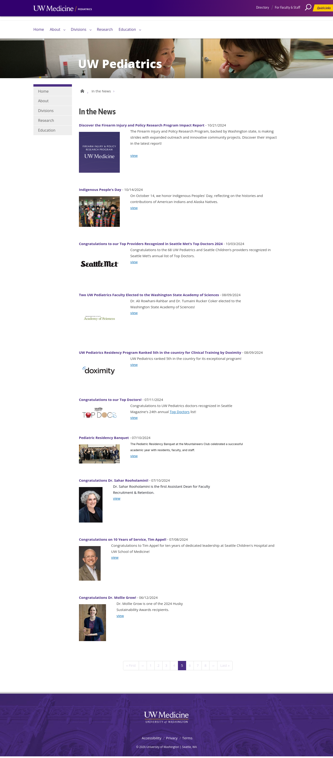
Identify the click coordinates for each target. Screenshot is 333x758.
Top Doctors (180, 413)
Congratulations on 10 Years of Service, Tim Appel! (122, 540)
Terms (187, 739)
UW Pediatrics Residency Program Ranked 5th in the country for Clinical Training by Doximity (160, 353)
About (55, 29)
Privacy (171, 739)
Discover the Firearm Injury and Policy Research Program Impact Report (141, 126)
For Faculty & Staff (287, 7)
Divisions (78, 29)
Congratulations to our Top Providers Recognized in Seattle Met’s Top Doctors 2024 (151, 245)
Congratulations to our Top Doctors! (110, 401)
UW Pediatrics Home (82, 91)
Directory (262, 7)
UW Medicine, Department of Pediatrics (62, 17)
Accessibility (151, 739)
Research (105, 29)
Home (38, 29)
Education (127, 29)
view (134, 156)
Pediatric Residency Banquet (104, 439)
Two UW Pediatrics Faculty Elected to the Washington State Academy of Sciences (149, 296)
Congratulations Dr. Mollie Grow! (107, 599)
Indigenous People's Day (100, 191)
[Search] (310, 17)
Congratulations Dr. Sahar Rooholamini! (113, 481)
